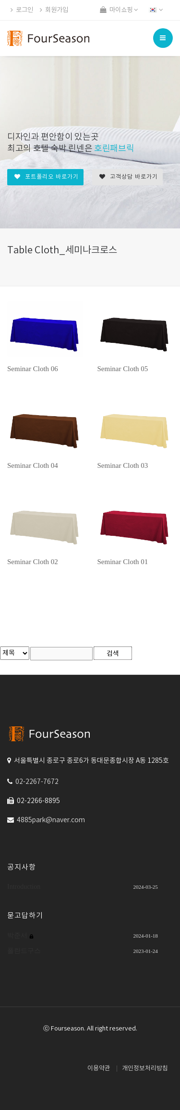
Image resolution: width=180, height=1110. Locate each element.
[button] (156, 10)
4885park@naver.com (51, 820)
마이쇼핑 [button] (119, 10)
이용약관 (98, 1068)
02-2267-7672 (37, 782)
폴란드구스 (24, 950)
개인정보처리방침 (145, 1068)
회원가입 (54, 10)
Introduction (23, 886)
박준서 (18, 935)
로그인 (22, 10)
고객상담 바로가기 (128, 177)
